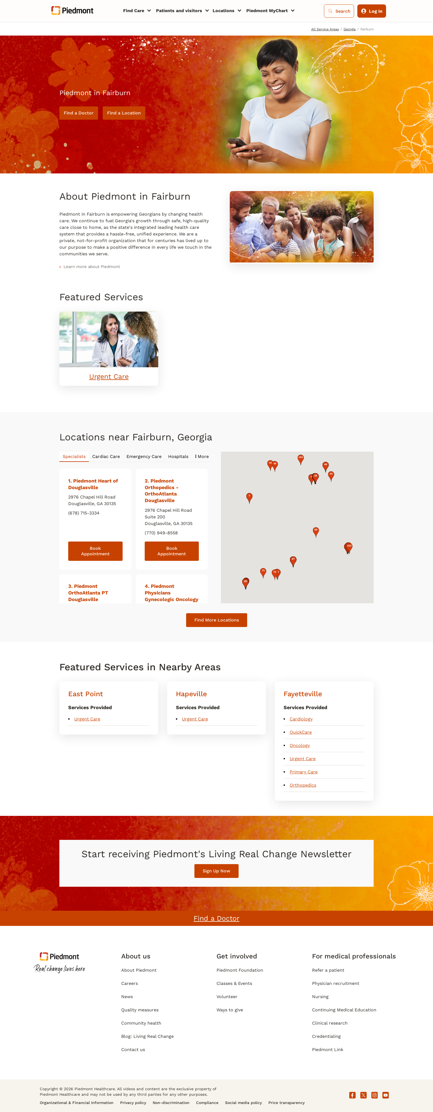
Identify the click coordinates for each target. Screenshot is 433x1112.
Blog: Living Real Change (147, 1036)
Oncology (300, 745)
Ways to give (229, 1009)
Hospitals (178, 456)
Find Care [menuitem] (133, 10)
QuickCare (301, 732)
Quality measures (140, 1009)
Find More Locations (216, 620)
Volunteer (226, 996)
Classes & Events (234, 983)
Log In (371, 11)
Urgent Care (109, 377)
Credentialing (326, 1036)
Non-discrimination (171, 1102)
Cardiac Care (106, 456)
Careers (129, 983)
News (127, 996)
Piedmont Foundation (239, 970)
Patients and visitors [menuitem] (179, 10)
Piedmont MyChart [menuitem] (267, 10)
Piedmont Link (327, 1049)
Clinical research (330, 1023)
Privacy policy (133, 1102)
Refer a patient (328, 970)
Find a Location (124, 113)
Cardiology (301, 719)
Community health (141, 1023)
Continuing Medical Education (344, 1009)
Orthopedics (303, 785)
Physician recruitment (335, 983)
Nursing (320, 996)
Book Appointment (95, 551)
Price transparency (286, 1102)
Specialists (74, 456)
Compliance (207, 1102)
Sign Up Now (216, 870)
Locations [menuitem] (223, 10)
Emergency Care (144, 456)
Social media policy (243, 1102)
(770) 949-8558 (161, 532)
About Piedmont (139, 970)
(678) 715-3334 (83, 513)
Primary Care (304, 772)
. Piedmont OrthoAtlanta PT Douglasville (88, 592)
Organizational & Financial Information (76, 1102)
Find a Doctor (79, 113)
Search (339, 11)
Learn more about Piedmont (92, 266)
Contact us (133, 1049)
